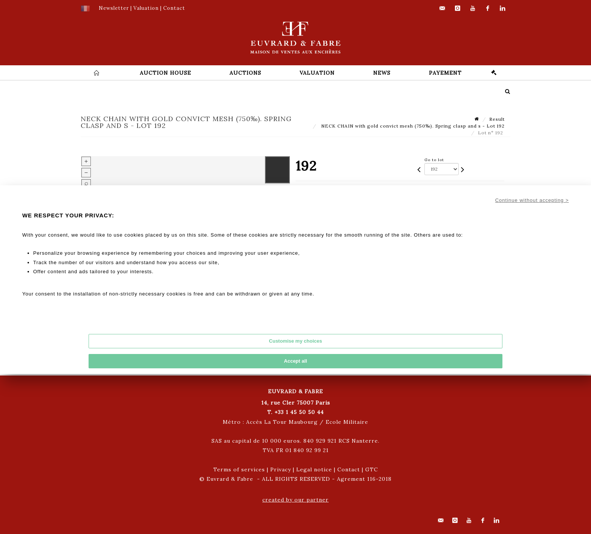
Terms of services (239, 469)
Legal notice (314, 469)
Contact (348, 469)
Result (497, 119)
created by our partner (295, 499)
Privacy (280, 469)
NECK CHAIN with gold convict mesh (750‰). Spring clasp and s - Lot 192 (412, 126)
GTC (371, 469)
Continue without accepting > (532, 200)
